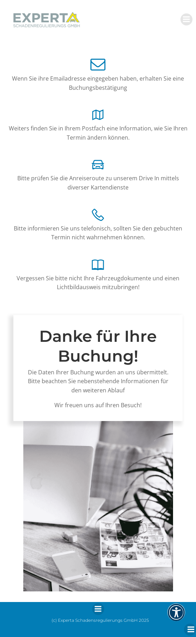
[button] (176, 617)
